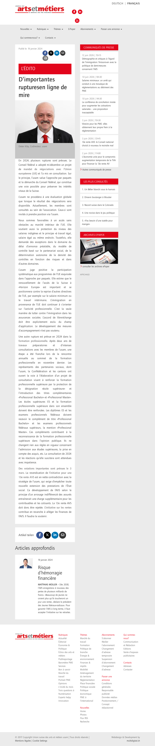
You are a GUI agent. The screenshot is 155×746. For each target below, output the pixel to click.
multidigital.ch (133, 741)
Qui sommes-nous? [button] (30, 38)
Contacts (127, 662)
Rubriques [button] (43, 29)
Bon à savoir (64, 669)
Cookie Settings (40, 741)
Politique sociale (87, 687)
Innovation (63, 701)
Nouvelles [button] (26, 29)
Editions (127, 649)
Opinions (62, 683)
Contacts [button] (50, 38)
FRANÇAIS (133, 3)
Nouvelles (84, 708)
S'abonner (106, 638)
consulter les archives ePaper (96, 266)
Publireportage (65, 659)
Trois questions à (66, 690)
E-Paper (71, 29)
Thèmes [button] (58, 29)
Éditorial (62, 642)
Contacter (127, 669)
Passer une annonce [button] (111, 29)
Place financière (87, 683)
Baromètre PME (65, 662)
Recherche (84, 721)
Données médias (109, 697)
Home (83, 711)
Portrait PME (64, 680)
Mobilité (84, 669)
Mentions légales (23, 741)
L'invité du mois (65, 687)
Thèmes (83, 635)
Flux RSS (84, 718)
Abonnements (108, 635)
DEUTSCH (117, 3)
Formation (85, 645)
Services (62, 666)
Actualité (62, 638)
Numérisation (64, 694)
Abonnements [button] (88, 29)
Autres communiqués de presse (96, 169)
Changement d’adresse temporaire (108, 652)
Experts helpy (64, 697)
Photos (83, 715)
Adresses (127, 666)
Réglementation (87, 680)
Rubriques (63, 635)
